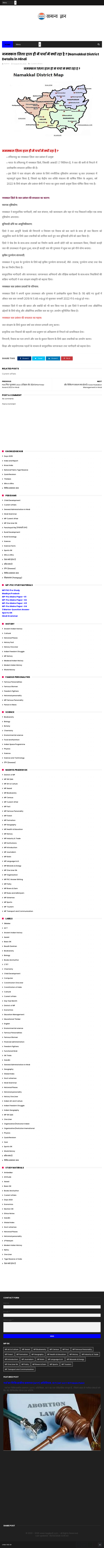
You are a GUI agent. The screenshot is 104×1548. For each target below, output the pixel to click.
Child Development (12, 500)
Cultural (7, 633)
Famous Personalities (13, 682)
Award (6, 937)
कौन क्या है (8, 564)
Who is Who (9, 483)
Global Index (9, 1074)
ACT (6, 928)
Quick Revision (10, 474)
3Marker (7, 923)
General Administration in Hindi (17, 509)
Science (7, 541)
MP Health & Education (13, 829)
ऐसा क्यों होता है (10, 559)
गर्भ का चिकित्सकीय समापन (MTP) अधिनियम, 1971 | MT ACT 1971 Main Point (43, 1383)
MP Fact (7, 806)
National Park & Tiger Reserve (16, 470)
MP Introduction (10, 847)
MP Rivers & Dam (11, 888)
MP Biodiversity (10, 793)
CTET (6, 964)
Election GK (8, 1209)
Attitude (7, 1177)
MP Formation (9, 820)
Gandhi (7, 1060)
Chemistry (8, 730)
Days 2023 (8, 1200)
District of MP (9, 775)
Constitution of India (13, 987)
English (7, 1024)
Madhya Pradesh (11, 593)
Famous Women (11, 686)
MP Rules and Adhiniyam (14, 893)
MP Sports (8, 902)
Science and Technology (14, 758)
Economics (8, 1010)
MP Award (8, 788)
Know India (8, 465)
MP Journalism (10, 852)
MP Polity (7, 884)
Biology (7, 721)
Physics (7, 749)
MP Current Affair (11, 518)
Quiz (6, 1142)
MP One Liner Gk (10, 523)
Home (7, 44)
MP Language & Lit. (11, 861)
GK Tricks (8, 1055)
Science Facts (10, 546)
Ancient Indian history (13, 629)
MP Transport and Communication (18, 911)
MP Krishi (7, 856)
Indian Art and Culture (13, 1101)
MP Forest (8, 816)
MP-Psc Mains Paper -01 (14, 596)
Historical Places (11, 638)
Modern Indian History (13, 665)
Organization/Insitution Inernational (19, 1128)
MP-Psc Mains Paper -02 (14, 600)
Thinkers (7, 479)
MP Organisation (11, 875)
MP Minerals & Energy (12, 866)
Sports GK (8, 550)
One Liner (8, 1119)
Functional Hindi (10, 1051)
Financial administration (14, 1042)
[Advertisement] (52, 30)
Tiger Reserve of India (13, 1259)
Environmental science (13, 735)
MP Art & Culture (11, 784)
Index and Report (11, 461)
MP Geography (10, 825)
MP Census (8, 797)
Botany (7, 726)
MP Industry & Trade (12, 838)
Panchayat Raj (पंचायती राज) (15, 527)
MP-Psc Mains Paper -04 (14, 606)
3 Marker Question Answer (15, 609)
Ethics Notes (9, 1213)
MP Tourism (9, 907)
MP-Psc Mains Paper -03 (14, 603)
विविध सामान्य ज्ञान (11, 488)
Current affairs (37, 64)
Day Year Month (10, 1001)
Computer (8, 978)
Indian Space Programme (14, 744)
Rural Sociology (10, 537)
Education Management (14, 1014)
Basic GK (7, 941)
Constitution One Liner (13, 983)
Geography (8, 1069)
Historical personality (13, 695)
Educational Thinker (12, 1019)
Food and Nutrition (12, 740)
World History (9, 670)
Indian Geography (11, 1110)
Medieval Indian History (13, 661)
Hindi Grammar (10, 514)
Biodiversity (9, 717)
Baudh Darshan (10, 946)
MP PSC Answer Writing (13, 879)
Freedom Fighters (11, 691)
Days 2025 (8, 456)
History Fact (9, 642)
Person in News (10, 705)
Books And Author (11, 960)
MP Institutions (10, 843)
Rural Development (12, 532)
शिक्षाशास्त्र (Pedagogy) (13, 578)
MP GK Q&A (8, 779)
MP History (8, 656)
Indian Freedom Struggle (14, 651)
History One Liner (11, 647)
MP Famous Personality (13, 700)
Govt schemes (10, 1078)
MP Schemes (9, 897)
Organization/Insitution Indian (17, 1124)
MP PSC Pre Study (11, 590)
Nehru (6, 1250)
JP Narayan (8, 1241)
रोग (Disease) (10, 568)
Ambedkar (8, 1172)
